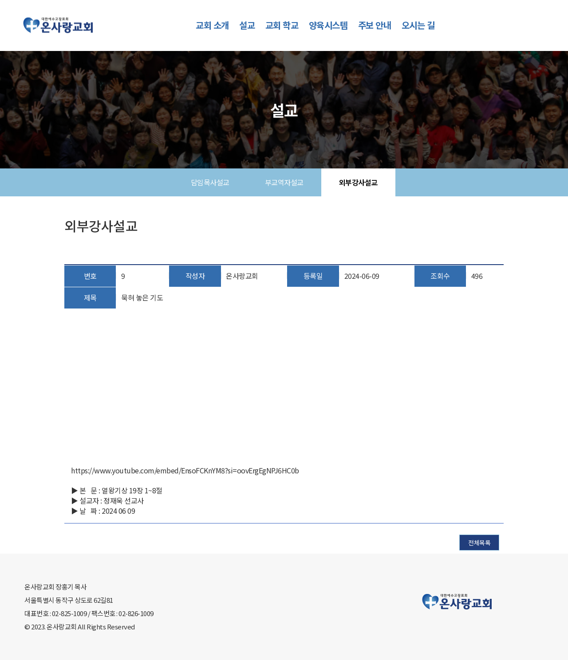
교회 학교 (282, 25)
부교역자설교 (284, 182)
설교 (247, 25)
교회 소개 (212, 25)
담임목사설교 (210, 182)
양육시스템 (328, 25)
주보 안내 (374, 25)
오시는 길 (418, 25)
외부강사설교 (358, 182)
